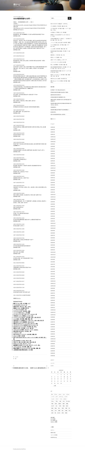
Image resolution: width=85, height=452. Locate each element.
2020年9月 (53, 288)
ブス (61, 399)
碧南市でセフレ (17, 298)
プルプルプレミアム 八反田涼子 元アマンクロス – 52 (25, 325)
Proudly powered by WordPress (19, 449)
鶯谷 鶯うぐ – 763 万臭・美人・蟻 (57, 55)
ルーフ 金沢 (53, 418)
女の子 (52, 405)
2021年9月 (53, 259)
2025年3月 (53, 158)
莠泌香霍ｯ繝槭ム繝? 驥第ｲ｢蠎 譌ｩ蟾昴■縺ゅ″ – (60, 109)
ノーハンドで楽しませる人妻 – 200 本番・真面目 (61, 42)
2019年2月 (53, 333)
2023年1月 (53, 220)
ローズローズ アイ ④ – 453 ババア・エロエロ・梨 (25, 314)
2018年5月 (53, 350)
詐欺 (63, 412)
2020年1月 (53, 307)
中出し (52, 401)
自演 (52, 412)
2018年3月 (53, 355)
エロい (60, 394)
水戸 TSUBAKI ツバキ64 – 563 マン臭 (22, 340)
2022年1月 (53, 249)
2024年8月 (53, 175)
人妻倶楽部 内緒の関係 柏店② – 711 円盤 (23, 349)
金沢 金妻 (53, 417)
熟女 (52, 410)
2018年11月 (53, 341)
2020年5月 (53, 297)
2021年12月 (53, 252)
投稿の (53, 432)
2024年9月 (53, 172)
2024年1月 (53, 192)
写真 (52, 403)
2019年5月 (53, 326)
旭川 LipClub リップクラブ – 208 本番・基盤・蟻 (24, 334)
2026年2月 (53, 131)
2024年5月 (53, 182)
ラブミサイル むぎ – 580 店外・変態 (21, 311)
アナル (55, 394)
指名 (56, 408)
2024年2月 (53, 189)
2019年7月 (53, 321)
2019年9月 (53, 317)
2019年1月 (53, 336)
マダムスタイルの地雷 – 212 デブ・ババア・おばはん (25, 329)
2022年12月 (53, 223)
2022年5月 (53, 240)
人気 (63, 401)
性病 (52, 408)
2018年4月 (53, 353)
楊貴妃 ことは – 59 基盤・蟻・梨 (21, 308)
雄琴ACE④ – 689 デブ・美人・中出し (22, 306)
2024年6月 (53, 180)
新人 (59, 408)
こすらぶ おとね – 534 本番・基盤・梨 (22, 346)
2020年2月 (53, 305)
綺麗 (66, 410)
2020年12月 (53, 281)
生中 (56, 410)
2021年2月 (53, 276)
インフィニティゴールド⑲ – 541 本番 (58, 62)
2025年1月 (53, 163)
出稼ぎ (59, 403)
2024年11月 (53, 168)
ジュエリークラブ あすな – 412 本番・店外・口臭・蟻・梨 (27, 317)
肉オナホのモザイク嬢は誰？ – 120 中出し (59, 23)
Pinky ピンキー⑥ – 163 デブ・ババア (22, 343)
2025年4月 (53, 156)
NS (15, 358)
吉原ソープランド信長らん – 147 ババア (59, 59)
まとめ (52, 365)
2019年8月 (53, 319)
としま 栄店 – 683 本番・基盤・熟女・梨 (22, 319)
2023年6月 (53, 208)
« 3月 (55, 385)
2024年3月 (53, 187)
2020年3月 (53, 302)
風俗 (66, 412)
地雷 (63, 403)
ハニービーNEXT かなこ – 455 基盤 (21, 312)
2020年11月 (53, 283)
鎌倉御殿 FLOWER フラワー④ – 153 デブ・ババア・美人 (26, 345)
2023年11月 (53, 196)
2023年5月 (53, 211)
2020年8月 (53, 290)
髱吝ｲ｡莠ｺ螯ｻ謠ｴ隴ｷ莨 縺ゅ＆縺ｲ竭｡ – (58, 114)
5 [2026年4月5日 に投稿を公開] (70, 374)
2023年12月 (53, 194)
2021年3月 (53, 273)
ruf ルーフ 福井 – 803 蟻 (19, 335)
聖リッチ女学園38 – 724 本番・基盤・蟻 (59, 64)
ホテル (65, 399)
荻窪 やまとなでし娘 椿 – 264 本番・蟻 (59, 78)
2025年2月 (53, 160)
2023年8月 (53, 204)
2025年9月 (53, 144)
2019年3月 (53, 331)
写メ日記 (68, 401)
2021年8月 (53, 261)
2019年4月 (53, 329)
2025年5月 (53, 153)
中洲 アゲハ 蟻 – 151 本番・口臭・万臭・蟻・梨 (24, 342)
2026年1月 (53, 134)
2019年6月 (53, 324)
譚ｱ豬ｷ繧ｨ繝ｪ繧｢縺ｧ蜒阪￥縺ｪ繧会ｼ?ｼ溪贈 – (60, 92)
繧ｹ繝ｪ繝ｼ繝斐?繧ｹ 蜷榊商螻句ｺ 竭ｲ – (58, 97)
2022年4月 (53, 242)
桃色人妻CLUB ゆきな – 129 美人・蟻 (22, 331)
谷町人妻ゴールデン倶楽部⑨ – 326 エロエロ (23, 322)
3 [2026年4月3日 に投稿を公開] (64, 374)
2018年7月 (53, 346)
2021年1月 (53, 278)
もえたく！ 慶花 (54, 421)
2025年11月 (53, 139)
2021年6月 (53, 266)
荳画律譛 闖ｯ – (54, 107)
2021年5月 (53, 269)
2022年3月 (53, 245)
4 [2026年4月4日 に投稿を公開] (67, 374)
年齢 (63, 405)
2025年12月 (53, 136)
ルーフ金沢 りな (54, 420)
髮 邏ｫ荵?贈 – (53, 112)
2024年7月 (53, 177)
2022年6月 (53, 237)
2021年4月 (53, 271)
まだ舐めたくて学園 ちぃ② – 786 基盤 (58, 32)
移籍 (59, 410)
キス (64, 394)
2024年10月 (53, 170)
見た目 (58, 412)
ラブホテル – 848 (17, 332)
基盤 (67, 403)
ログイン (52, 430)
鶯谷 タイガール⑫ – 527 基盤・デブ (21, 303)
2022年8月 (53, 233)
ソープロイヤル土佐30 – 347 (20, 309)
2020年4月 (53, 300)
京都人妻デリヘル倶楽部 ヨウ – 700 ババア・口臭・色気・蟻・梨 (28, 320)
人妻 (60, 401)
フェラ (52, 399)
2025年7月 (53, 148)
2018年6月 (53, 348)
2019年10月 (53, 314)
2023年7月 (53, 206)
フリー (57, 399)
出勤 (56, 403)
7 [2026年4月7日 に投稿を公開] (54, 376)
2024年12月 (53, 165)
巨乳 (60, 405)
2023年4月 (53, 213)
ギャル (67, 394)
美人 (70, 410)
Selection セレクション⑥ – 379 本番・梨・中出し (25, 326)
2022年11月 (53, 225)
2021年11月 (53, 254)
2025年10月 (53, 141)
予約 (57, 401)
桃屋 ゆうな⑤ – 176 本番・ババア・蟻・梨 (23, 328)
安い (57, 405)
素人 (63, 410)
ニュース (16, 356)
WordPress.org (54, 437)
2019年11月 (53, 312)
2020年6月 (53, 295)
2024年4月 (53, 184)
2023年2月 (53, 218)
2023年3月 (53, 216)
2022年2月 (53, 247)
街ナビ (17, 4)
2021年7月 (53, 264)
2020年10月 (53, 285)
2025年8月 (53, 146)
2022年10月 (53, 228)
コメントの (54, 434)
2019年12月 (53, 309)
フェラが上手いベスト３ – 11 (20, 305)
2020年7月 (53, 293)
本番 (66, 408)
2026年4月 (53, 127)
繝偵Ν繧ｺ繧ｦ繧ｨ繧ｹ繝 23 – (56, 94)
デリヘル (61, 396)
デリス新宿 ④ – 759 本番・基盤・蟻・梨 (59, 26)
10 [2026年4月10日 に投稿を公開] (64, 376)
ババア (65, 396)
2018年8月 (53, 343)
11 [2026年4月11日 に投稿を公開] (67, 376)
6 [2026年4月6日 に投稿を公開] (51, 376)
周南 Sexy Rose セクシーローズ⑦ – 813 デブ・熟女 (25, 323)
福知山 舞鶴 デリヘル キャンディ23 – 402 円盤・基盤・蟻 (26, 348)
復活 (67, 405)
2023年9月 (53, 201)
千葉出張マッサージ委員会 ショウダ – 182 (23, 315)
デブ (57, 396)
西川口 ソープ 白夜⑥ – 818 (56, 57)
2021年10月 (53, 257)
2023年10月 (53, 199)
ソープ (52, 396)
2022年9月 (53, 230)
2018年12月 (53, 338)
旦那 (63, 408)
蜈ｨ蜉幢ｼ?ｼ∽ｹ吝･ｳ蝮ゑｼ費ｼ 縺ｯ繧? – (58, 89)
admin (22, 16)
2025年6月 (53, 151)
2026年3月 (53, 129)
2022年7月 (53, 235)
